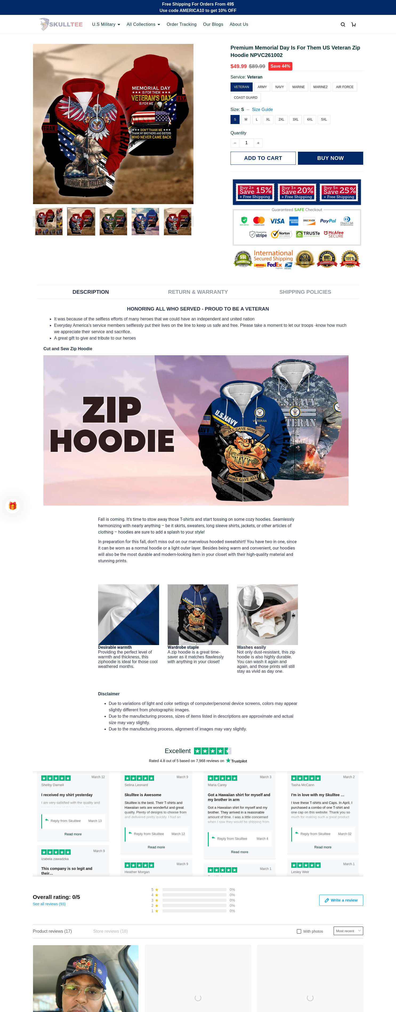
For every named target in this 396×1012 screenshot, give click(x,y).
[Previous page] (35, 221)
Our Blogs (213, 24)
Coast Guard (245, 98)
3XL (295, 119)
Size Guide (262, 109)
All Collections (143, 24)
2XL (281, 119)
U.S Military (106, 24)
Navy (279, 87)
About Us (239, 24)
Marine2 (320, 87)
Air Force (344, 87)
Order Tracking (182, 24)
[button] (12, 506)
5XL (324, 119)
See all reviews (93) (49, 904)
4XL (310, 119)
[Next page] (191, 221)
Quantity (239, 133)
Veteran (254, 77)
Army (262, 87)
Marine (298, 87)
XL (268, 119)
